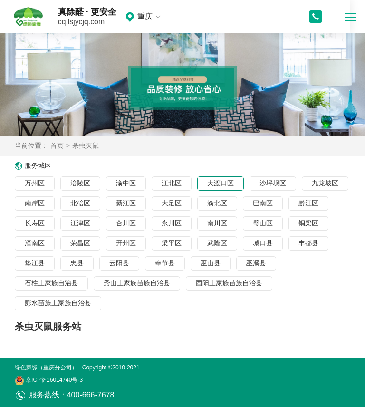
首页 (57, 145)
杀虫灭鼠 (85, 145)
